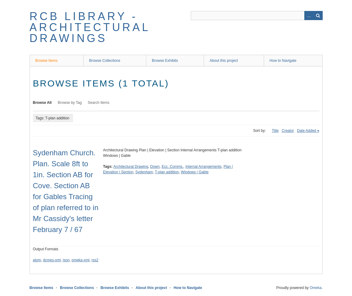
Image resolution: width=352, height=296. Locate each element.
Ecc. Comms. (172, 166)
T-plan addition (167, 172)
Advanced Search (309, 15)
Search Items (99, 102)
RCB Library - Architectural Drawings (90, 27)
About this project (223, 60)
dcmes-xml (52, 260)
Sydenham (144, 172)
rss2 (95, 260)
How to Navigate (283, 60)
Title (275, 131)
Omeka (315, 288)
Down (155, 166)
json (66, 260)
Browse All (42, 102)
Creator (288, 131)
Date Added (306, 131)
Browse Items (46, 60)
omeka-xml (80, 260)
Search (318, 15)
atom (37, 260)
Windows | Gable (195, 172)
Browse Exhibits (165, 60)
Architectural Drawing (130, 166)
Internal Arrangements (203, 166)
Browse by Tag (70, 102)
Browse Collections (104, 60)
